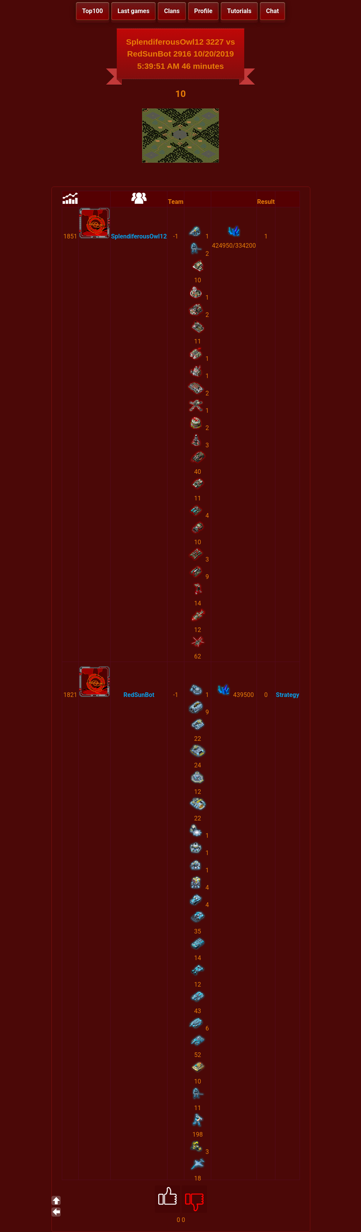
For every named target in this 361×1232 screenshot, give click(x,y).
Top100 (92, 11)
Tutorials (239, 11)
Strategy (287, 695)
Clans (171, 11)
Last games (133, 11)
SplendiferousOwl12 (139, 236)
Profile (203, 11)
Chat (272, 11)
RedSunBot (138, 695)
